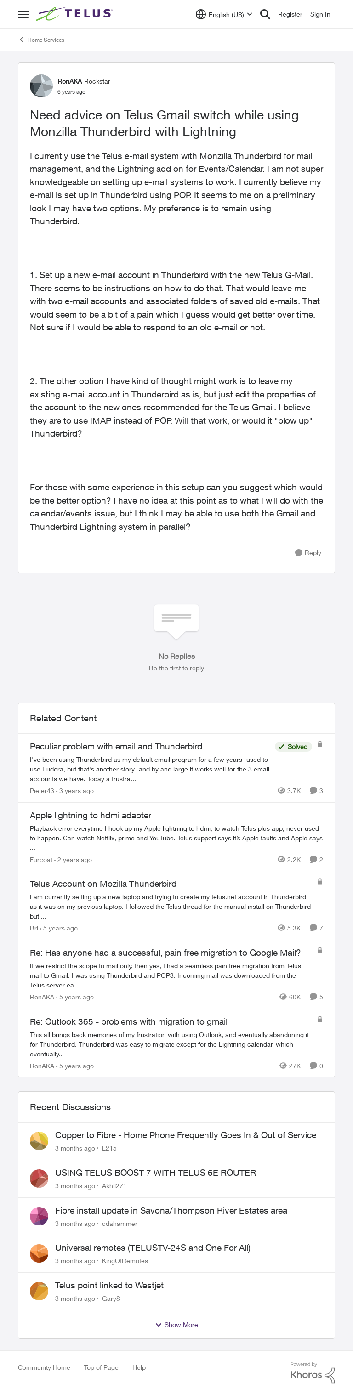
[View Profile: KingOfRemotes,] (39, 1253)
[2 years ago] (73, 859)
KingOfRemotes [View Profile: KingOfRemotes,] (125, 1261)
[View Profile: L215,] (39, 1141)
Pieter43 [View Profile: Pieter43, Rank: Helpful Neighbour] (42, 790)
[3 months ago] (75, 1148)
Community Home (44, 1367)
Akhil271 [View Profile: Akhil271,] (114, 1186)
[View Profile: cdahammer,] (39, 1216)
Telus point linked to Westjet (109, 1285)
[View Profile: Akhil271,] (39, 1178)
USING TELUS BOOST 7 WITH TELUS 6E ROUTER (155, 1173)
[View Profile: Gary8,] (39, 1291)
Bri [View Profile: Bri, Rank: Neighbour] (34, 928)
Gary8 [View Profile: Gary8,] (111, 1298)
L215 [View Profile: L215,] (109, 1148)
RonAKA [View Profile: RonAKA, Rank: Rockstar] (69, 81)
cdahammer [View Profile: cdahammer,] (119, 1223)
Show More (176, 1325)
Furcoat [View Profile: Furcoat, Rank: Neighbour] (41, 859)
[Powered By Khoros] (313, 1373)
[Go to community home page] (75, 14)
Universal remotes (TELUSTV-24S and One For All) (153, 1247)
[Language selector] (224, 14)
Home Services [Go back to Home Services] (41, 39)
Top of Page (101, 1367)
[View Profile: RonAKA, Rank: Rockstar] (41, 85)
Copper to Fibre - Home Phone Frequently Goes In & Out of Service (185, 1135)
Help (139, 1367)
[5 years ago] (59, 928)
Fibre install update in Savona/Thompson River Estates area (171, 1210)
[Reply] (308, 553)
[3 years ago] (75, 790)
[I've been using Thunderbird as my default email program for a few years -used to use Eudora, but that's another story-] (150, 768)
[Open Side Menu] (23, 14)
